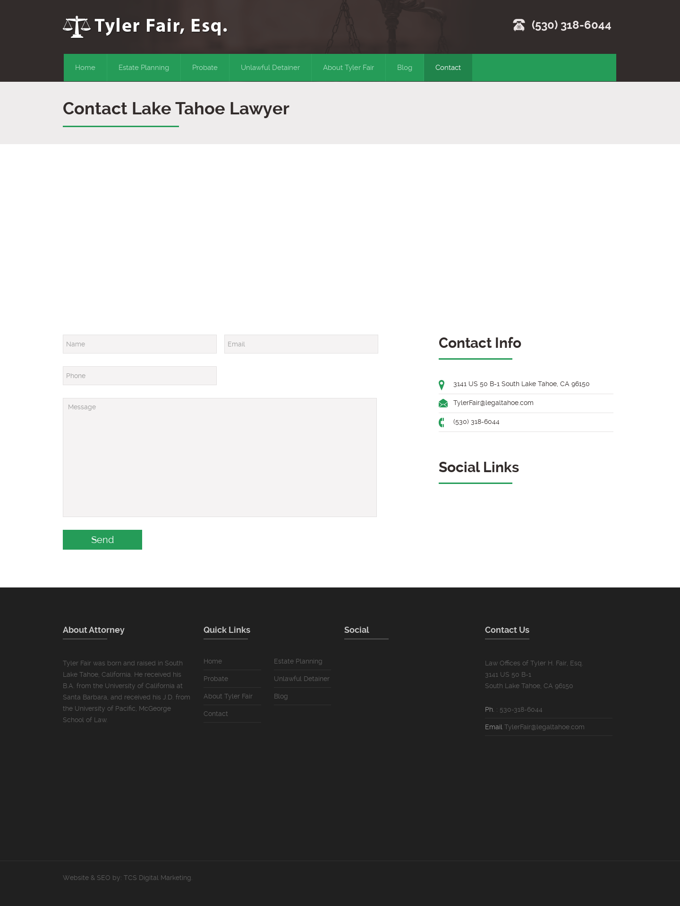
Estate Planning (144, 67)
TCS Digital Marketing (157, 877)
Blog (404, 67)
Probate (205, 67)
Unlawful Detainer (270, 67)
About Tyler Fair (348, 67)
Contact (448, 67)
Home (85, 67)
